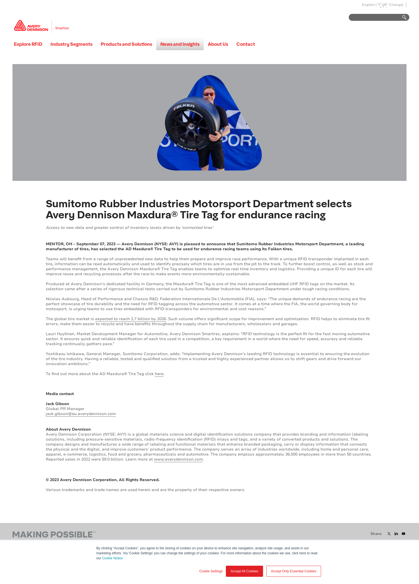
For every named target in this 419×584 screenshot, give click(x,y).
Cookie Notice (112, 558)
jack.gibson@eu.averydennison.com (81, 413)
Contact (245, 44)
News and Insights (180, 44)
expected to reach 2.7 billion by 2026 (130, 319)
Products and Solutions (126, 44)
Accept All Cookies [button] (244, 571)
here (159, 373)
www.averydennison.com (178, 459)
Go (401, 17)
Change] (396, 5)
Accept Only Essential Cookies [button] (293, 571)
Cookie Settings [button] (211, 571)
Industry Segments (71, 44)
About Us (218, 44)
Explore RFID (28, 44)
